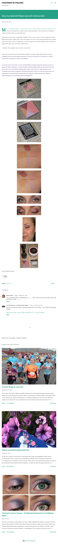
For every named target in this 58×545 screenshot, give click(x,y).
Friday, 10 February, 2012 (20, 295)
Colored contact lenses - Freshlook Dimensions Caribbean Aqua (28, 514)
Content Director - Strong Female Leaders (17, 305)
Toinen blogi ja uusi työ (12, 387)
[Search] (52, 3)
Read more (53, 403)
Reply (8, 301)
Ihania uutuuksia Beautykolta (15, 450)
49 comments (10, 532)
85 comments (10, 466)
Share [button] (52, 283)
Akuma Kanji (9, 295)
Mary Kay (8, 283)
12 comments (10, 403)
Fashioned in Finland (12, 2)
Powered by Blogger (29, 540)
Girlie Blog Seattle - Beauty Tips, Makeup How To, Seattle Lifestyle (25, 312)
